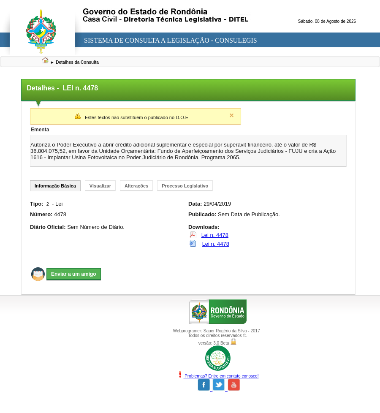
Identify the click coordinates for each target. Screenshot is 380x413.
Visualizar (100, 185)
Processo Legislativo (185, 185)
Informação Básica (55, 185)
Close (231, 115)
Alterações (136, 185)
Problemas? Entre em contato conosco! (218, 376)
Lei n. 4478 (214, 235)
